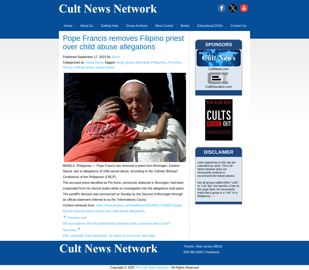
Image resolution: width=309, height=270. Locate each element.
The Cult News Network (152, 267)
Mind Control (164, 25)
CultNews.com (218, 69)
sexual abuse (105, 67)
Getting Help (109, 25)
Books (185, 25)
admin (116, 57)
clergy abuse (125, 62)
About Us (86, 25)
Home (68, 25)
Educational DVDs (210, 25)
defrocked (142, 62)
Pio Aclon (174, 62)
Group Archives (136, 25)
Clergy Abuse (94, 62)
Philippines (158, 62)
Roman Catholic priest (78, 67)
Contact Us (238, 25)
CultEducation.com (218, 86)
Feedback (212, 252)
